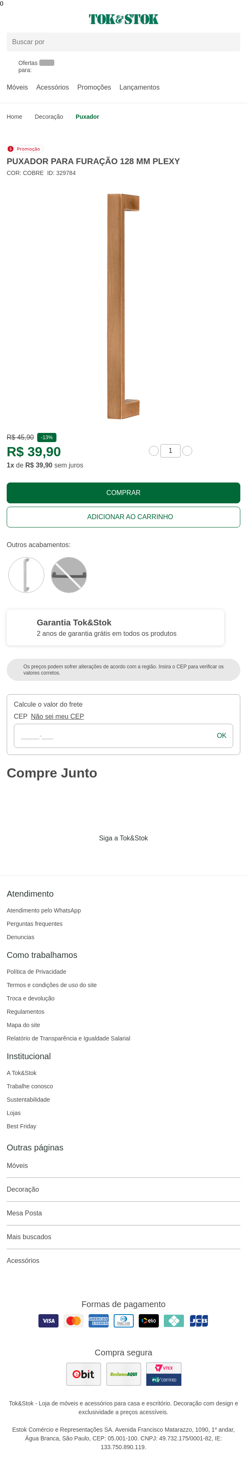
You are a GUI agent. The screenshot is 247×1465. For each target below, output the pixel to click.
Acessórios (52, 87)
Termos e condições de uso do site (52, 985)
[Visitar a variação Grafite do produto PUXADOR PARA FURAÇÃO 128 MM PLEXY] (69, 575)
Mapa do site (23, 1025)
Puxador (87, 116)
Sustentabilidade (28, 1099)
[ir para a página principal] (123, 19)
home (14, 116)
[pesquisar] (230, 42)
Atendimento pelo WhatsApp (44, 910)
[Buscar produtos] (123, 41)
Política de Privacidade (36, 971)
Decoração (49, 116)
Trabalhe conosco (30, 1086)
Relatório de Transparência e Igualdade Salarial (68, 1038)
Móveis (17, 87)
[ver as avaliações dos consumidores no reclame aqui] (123, 1374)
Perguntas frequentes (35, 923)
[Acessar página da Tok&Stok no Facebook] (88, 855)
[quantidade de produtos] (170, 451)
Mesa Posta (123, 1213)
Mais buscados (123, 1237)
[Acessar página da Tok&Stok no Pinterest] (135, 855)
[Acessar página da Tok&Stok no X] (159, 855)
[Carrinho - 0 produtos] (235, 19)
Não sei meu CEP (57, 716)
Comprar (124, 492)
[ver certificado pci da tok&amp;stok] (163, 1374)
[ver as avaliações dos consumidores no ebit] (83, 1374)
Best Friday (21, 1126)
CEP (21, 716)
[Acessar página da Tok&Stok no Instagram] (112, 855)
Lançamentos (140, 87)
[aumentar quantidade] (187, 451)
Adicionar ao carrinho (130, 516)
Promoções (94, 87)
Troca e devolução (31, 998)
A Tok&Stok (21, 1073)
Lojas (13, 1113)
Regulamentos (25, 1011)
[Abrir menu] (41, 19)
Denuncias (20, 937)
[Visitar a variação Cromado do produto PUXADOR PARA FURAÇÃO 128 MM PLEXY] (26, 575)
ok (222, 735)
